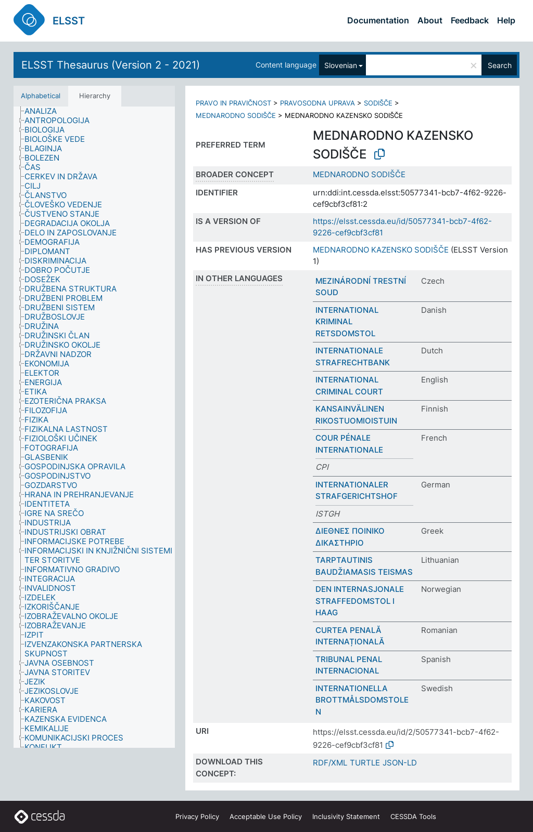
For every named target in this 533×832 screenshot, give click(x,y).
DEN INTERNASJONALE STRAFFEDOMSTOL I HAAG (359, 600)
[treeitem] (45, 111)
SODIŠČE (378, 103)
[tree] (94, 427)
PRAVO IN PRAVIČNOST (233, 103)
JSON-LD (400, 763)
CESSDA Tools (413, 816)
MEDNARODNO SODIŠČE (236, 115)
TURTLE (365, 763)
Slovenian (340, 65)
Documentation (378, 20)
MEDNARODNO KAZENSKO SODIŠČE (381, 250)
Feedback (470, 20)
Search (500, 65)
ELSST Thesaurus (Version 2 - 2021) (110, 65)
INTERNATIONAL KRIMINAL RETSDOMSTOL (346, 321)
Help (506, 20)
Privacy (197, 816)
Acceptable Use (266, 816)
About (429, 20)
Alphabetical (40, 95)
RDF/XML (330, 763)
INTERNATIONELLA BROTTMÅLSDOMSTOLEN (362, 700)
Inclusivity (346, 816)
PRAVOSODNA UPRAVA (317, 103)
